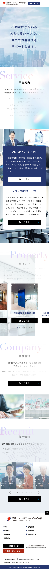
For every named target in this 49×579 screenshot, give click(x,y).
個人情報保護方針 (10, 559)
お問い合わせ (34, 3)
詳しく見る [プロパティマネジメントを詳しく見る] (24, 179)
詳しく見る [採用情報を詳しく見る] (24, 499)
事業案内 (7, 530)
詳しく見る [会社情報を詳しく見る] (24, 383)
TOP (5, 527)
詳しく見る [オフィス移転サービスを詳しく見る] (24, 222)
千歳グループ (13, 545)
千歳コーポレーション (13, 550)
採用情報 (31, 530)
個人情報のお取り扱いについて (29, 559)
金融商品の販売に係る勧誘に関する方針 (17, 562)
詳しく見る (24, 320)
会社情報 (31, 527)
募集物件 (7, 534)
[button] (17, 327)
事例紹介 (7, 538)
